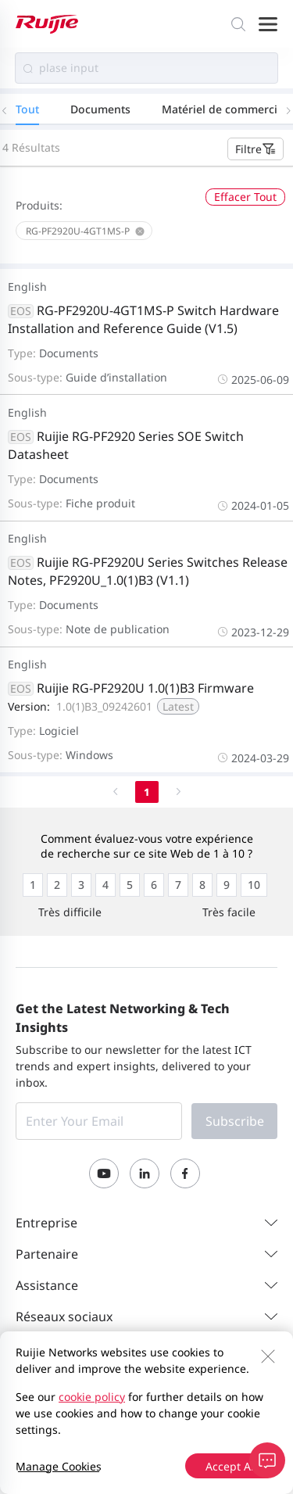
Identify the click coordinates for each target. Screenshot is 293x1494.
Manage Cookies (59, 1466)
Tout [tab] (27, 109)
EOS (20, 311)
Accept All (231, 1466)
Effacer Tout (245, 196)
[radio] (33, 885)
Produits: (39, 205)
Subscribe (234, 1121)
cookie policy (92, 1396)
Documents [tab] (100, 109)
